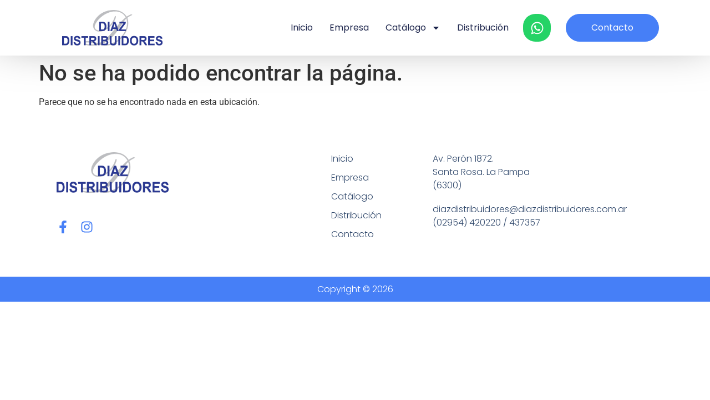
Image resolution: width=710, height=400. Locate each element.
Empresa (349, 27)
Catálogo (413, 28)
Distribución (483, 27)
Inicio (302, 27)
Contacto (352, 234)
